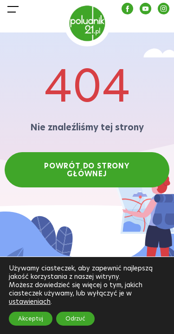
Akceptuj (30, 318)
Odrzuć (75, 318)
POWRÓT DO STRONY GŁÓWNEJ (87, 170)
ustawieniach (30, 301)
